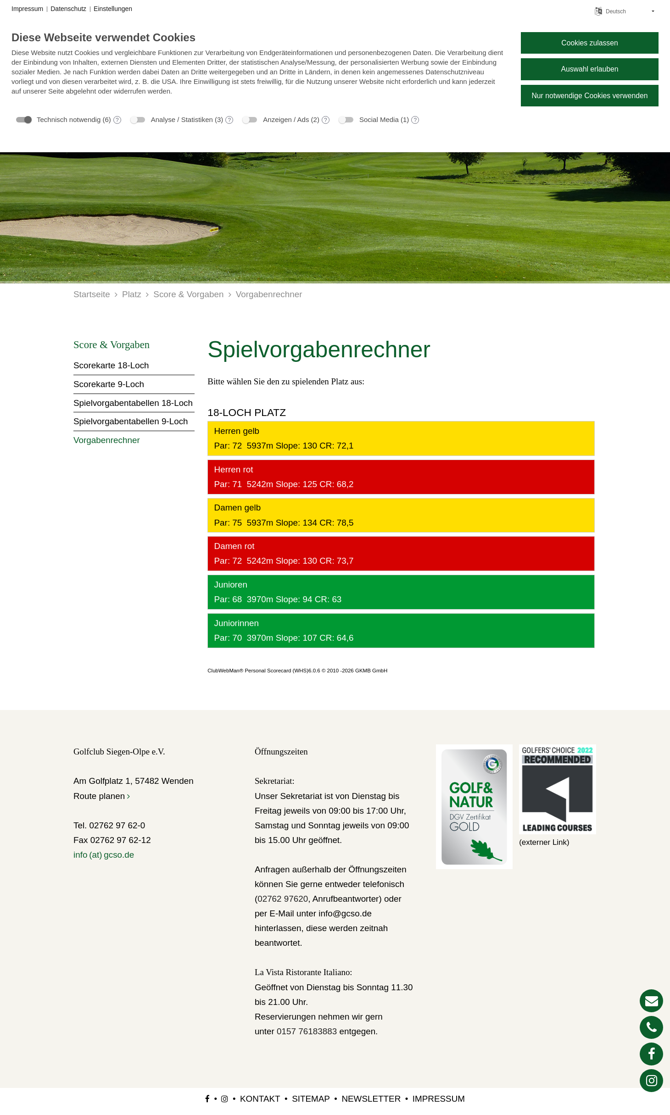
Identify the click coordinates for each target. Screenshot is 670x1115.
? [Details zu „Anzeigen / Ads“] (325, 120)
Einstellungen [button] (113, 8)
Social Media (379, 119)
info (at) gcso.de (103, 855)
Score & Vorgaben (188, 294)
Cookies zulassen (589, 43)
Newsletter (371, 1099)
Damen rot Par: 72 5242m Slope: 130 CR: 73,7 (282, 553)
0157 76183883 (307, 1031)
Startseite (91, 294)
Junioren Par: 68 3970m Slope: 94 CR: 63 (276, 592)
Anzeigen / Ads (286, 119)
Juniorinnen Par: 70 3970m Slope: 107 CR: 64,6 (282, 630)
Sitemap (311, 1099)
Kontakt (260, 1099)
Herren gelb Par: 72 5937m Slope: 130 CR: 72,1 (282, 438)
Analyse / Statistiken (182, 119)
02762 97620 (282, 899)
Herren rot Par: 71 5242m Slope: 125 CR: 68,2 (282, 477)
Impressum (439, 1099)
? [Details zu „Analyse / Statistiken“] (229, 120)
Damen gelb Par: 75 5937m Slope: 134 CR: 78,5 (282, 515)
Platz (131, 294)
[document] (258, 70)
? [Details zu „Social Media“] (415, 120)
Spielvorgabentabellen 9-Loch (130, 421)
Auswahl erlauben (589, 69)
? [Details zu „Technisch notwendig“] (117, 120)
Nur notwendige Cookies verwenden (589, 96)
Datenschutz (68, 8)
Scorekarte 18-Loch (111, 365)
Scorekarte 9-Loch (108, 384)
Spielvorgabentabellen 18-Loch (133, 403)
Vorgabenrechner (269, 294)
